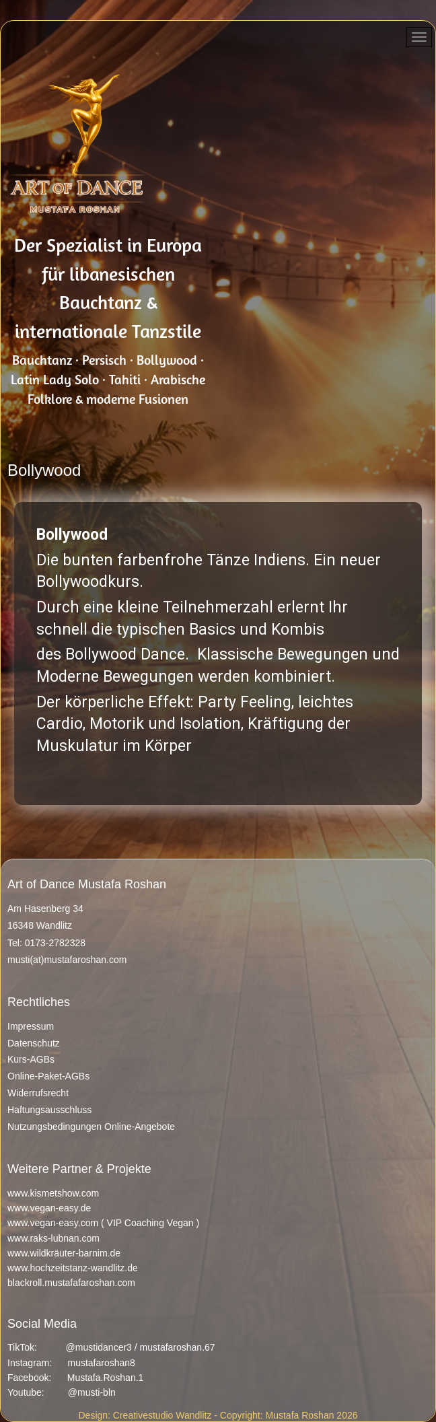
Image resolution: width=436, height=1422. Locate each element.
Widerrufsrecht (38, 1093)
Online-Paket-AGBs (48, 1076)
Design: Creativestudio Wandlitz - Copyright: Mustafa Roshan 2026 (217, 1415)
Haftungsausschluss (49, 1109)
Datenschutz (33, 1043)
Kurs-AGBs (30, 1059)
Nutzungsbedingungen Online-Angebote (91, 1126)
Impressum (30, 1026)
